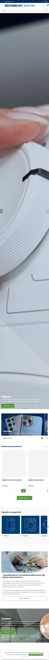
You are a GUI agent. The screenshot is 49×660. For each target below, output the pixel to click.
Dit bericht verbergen (36, 654)
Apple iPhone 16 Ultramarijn (12, 480)
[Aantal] (19, 490)
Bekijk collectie (24, 498)
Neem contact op (24, 598)
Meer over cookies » (25, 657)
